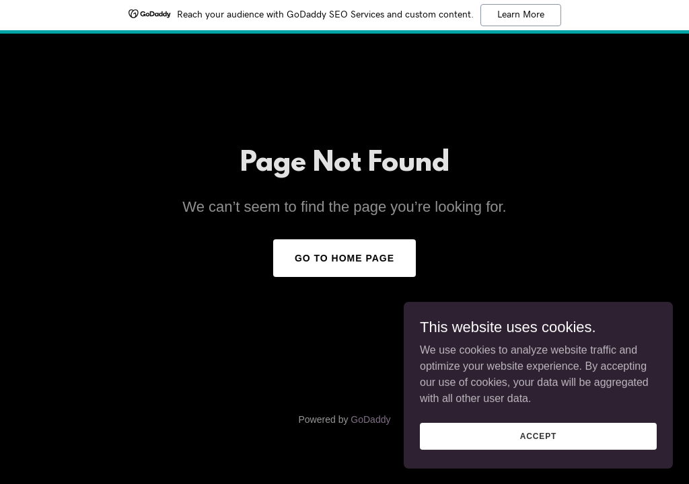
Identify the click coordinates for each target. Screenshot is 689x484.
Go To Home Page (344, 258)
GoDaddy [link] (370, 419)
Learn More (520, 14)
